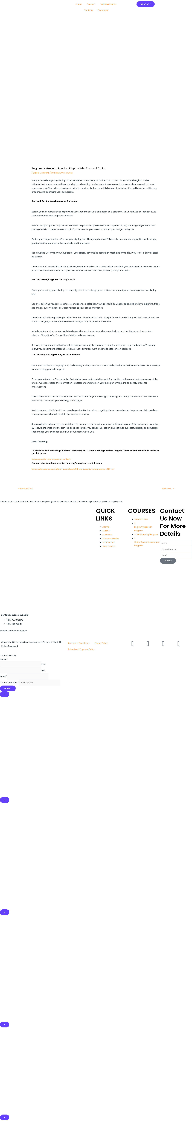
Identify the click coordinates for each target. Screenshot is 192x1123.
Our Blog (88, 10)
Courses (91, 4)
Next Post (168, 488)
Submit (8, 691)
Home (78, 4)
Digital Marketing (42, 172)
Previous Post (26, 488)
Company (103, 10)
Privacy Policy (103, 643)
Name (4, 659)
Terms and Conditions (79, 643)
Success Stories (108, 4)
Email (3, 678)
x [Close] (4, 915)
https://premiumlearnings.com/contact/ (53, 458)
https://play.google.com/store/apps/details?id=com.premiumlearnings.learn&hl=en (75, 468)
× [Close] (4, 697)
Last (47, 671)
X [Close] (4, 802)
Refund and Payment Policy (82, 649)
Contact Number (9, 684)
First (47, 665)
